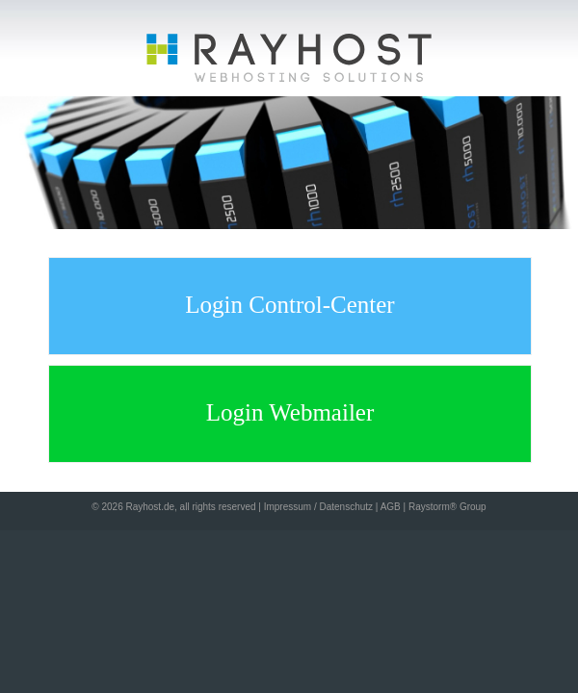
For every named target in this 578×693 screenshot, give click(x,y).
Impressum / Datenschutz (318, 506)
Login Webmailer (290, 412)
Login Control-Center (289, 305)
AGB (391, 506)
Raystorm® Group (447, 506)
